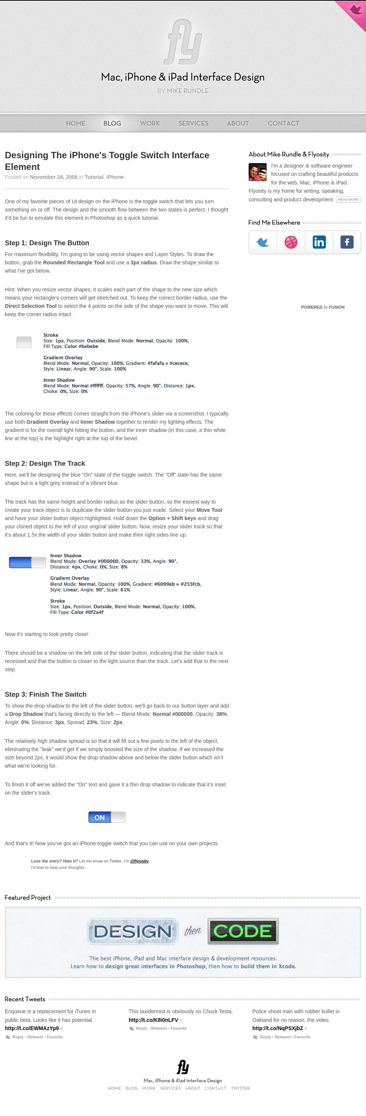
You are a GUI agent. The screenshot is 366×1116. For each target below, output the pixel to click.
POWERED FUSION (323, 307)
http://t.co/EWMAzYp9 (32, 1028)
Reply (18, 1037)
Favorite (55, 1037)
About (238, 123)
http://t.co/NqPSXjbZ (277, 1028)
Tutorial (93, 177)
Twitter (263, 242)
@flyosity (139, 861)
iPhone (115, 177)
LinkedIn (319, 242)
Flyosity (183, 44)
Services (193, 123)
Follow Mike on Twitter (350, 16)
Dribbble (291, 242)
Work (150, 123)
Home (78, 123)
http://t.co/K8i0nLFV (153, 1020)
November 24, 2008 (54, 177)
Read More (348, 199)
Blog (113, 123)
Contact (281, 123)
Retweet (35, 1037)
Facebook (347, 242)
